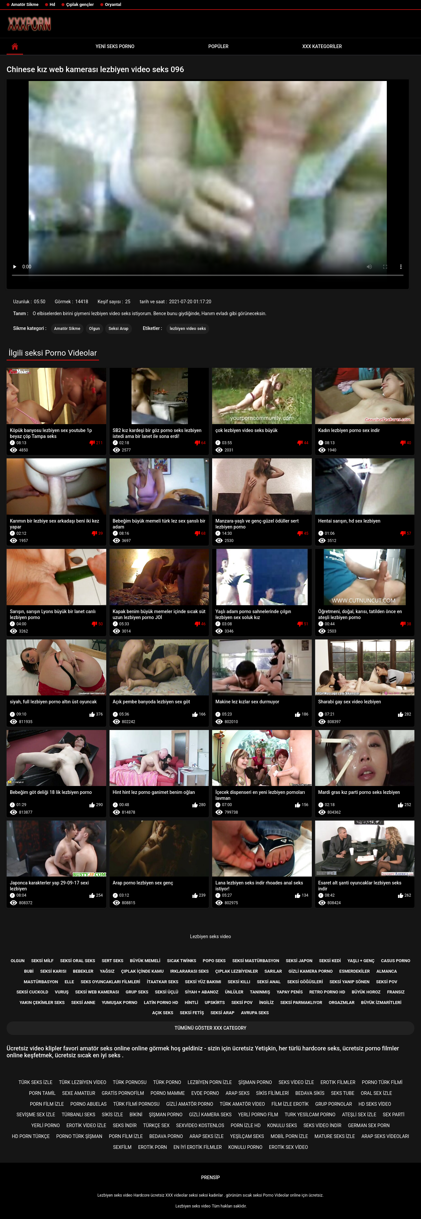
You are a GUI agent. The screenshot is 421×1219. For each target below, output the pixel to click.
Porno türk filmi (382, 1082)
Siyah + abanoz (201, 991)
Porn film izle (47, 1104)
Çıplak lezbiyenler (236, 971)
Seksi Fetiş (192, 1012)
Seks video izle (296, 1082)
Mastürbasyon (41, 981)
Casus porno (395, 960)
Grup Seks (137, 991)
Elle (69, 981)
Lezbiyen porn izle (210, 1082)
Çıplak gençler (80, 4)
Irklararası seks (189, 971)
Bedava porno (166, 1136)
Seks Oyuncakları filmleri (110, 981)
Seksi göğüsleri (305, 981)
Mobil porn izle (289, 1136)
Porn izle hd (245, 1125)
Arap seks (238, 1093)
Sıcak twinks (181, 960)
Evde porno (205, 1093)
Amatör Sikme (24, 4)
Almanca (386, 971)
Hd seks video (375, 1104)
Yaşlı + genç (360, 960)
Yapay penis (290, 991)
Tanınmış (260, 991)
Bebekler (83, 971)
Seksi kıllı (239, 981)
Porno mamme (168, 1093)
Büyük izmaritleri (381, 1002)
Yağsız (107, 971)
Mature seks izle (334, 1136)
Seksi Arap (118, 328)
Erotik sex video (288, 1147)
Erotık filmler (337, 1082)
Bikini (136, 1114)
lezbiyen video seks (188, 328)
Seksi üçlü (166, 991)
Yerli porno (45, 1125)
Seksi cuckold (32, 991)
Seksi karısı (53, 971)
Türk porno (167, 1082)
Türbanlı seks (78, 1114)
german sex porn (369, 1125)
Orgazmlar (341, 1002)
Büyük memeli (145, 960)
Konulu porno (245, 1147)
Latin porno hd (161, 1002)
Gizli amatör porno (189, 1104)
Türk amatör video (242, 1104)
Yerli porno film (258, 1114)
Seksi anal (269, 981)
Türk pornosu (129, 1082)
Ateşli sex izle (359, 1114)
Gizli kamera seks (210, 1114)
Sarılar (273, 971)
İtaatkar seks (162, 981)
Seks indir (124, 1125)
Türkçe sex (156, 1125)
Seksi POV (241, 1002)
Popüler (219, 46)
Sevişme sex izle (35, 1114)
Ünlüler (234, 991)
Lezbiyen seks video (210, 936)
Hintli (191, 1002)
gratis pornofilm (123, 1093)
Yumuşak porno (119, 1002)
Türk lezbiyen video (82, 1082)
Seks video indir (322, 1125)
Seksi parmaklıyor (301, 1002)
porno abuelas (88, 1104)
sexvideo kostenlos (200, 1125)
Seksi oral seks (77, 960)
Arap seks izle (206, 1136)
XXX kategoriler (322, 46)
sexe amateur (78, 1093)
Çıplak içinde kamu (142, 971)
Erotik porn (152, 1147)
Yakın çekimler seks (41, 1002)
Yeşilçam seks (247, 1136)
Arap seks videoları (385, 1136)
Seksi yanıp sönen (350, 981)
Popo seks (214, 960)
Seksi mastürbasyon (255, 960)
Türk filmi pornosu (136, 1104)
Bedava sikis (309, 1093)
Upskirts (215, 1002)
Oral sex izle (376, 1093)
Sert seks (112, 960)
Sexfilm (122, 1147)
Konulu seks (282, 1125)
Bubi (29, 971)
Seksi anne (83, 1002)
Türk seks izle (35, 1082)
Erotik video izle (86, 1125)
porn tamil (42, 1093)
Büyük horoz (366, 991)
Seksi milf (42, 960)
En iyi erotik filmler (198, 1147)
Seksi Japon (299, 960)
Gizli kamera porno (310, 971)
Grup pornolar (333, 1104)
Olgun (94, 328)
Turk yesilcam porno (310, 1114)
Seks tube (342, 1093)
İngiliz (266, 1002)
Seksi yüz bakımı (203, 981)
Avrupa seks (255, 1012)
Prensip (210, 1177)
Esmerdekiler (354, 971)
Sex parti (394, 1114)
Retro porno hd (327, 991)
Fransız (396, 991)
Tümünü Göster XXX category (210, 1028)
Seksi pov (386, 981)
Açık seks (162, 1012)
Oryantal (113, 4)
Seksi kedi (330, 960)
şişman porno (255, 1082)
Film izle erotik (290, 1104)
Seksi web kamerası (97, 991)
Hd (52, 4)
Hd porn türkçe (31, 1136)
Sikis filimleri (272, 1093)
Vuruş (62, 991)
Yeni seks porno (115, 46)
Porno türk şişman (79, 1136)
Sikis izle (112, 1114)
